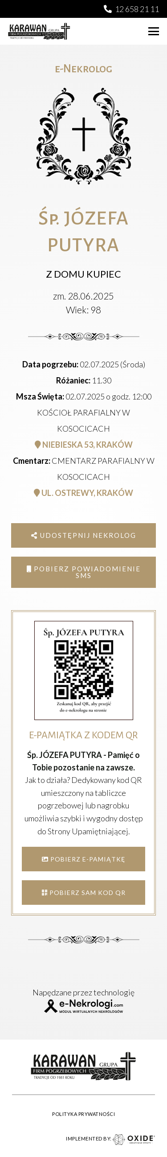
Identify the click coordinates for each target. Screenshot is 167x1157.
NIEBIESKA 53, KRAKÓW (84, 444)
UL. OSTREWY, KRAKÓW (83, 493)
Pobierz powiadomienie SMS (84, 572)
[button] (154, 31)
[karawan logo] (39, 31)
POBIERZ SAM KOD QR (84, 892)
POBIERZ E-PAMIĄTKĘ (83, 859)
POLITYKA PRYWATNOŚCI (83, 1114)
